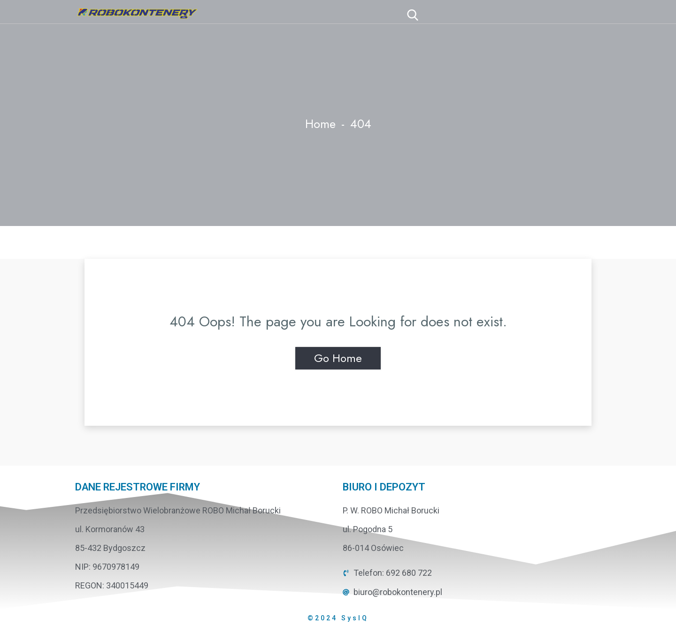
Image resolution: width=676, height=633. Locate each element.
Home (320, 124)
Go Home (338, 358)
